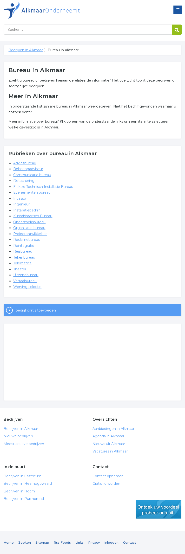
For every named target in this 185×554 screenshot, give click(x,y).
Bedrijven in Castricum (22, 476)
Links (79, 542)
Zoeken (24, 542)
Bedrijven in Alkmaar (64, 10)
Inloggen (111, 542)
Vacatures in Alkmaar (110, 451)
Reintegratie (23, 245)
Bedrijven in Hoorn (19, 491)
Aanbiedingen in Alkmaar (113, 429)
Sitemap (42, 542)
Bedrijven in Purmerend (24, 499)
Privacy (94, 542)
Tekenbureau (24, 257)
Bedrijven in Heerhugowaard (28, 483)
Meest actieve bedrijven (24, 444)
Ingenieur (21, 204)
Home (9, 542)
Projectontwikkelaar (30, 234)
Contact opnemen (108, 476)
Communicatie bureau (32, 175)
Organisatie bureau (29, 228)
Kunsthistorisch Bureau (32, 216)
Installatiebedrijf (26, 210)
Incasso (19, 198)
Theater (19, 269)
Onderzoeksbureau (29, 222)
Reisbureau (22, 251)
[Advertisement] (92, 362)
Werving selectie (27, 287)
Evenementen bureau (32, 192)
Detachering (23, 180)
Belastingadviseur (28, 169)
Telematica (22, 263)
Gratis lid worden (106, 483)
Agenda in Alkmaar (108, 436)
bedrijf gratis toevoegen (36, 310)
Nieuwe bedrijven (18, 436)
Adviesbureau (24, 163)
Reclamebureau (26, 239)
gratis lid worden (158, 509)
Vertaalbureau (25, 281)
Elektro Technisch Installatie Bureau (43, 187)
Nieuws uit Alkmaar (108, 444)
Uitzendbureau (25, 275)
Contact (129, 542)
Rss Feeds (62, 542)
